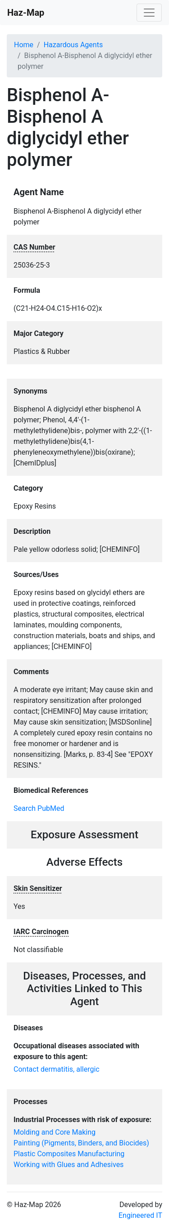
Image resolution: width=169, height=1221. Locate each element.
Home (23, 44)
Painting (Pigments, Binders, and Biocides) (81, 1143)
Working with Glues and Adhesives (68, 1164)
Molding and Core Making (55, 1132)
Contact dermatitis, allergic (57, 1069)
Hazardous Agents (73, 44)
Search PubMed (39, 808)
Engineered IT (140, 1215)
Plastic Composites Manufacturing (69, 1153)
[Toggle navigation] (149, 13)
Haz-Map (25, 12)
